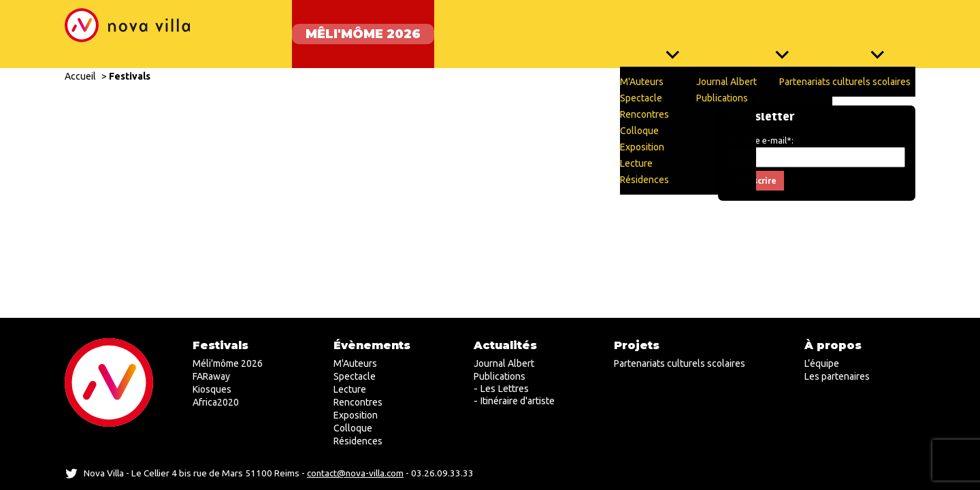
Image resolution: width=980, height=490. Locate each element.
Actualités (778, 27)
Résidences (357, 441)
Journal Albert (504, 363)
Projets (877, 27)
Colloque (352, 428)
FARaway (468, 27)
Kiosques (561, 27)
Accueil (80, 62)
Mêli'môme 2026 (349, 27)
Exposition (355, 415)
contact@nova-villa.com (355, 473)
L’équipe (821, 363)
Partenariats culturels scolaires (679, 363)
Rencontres (357, 402)
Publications (499, 376)
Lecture (349, 389)
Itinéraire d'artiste (517, 400)
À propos (833, 345)
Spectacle (354, 376)
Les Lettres (504, 388)
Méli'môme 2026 (228, 363)
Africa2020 (216, 402)
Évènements (665, 27)
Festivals (129, 62)
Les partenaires (837, 376)
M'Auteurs (355, 363)
